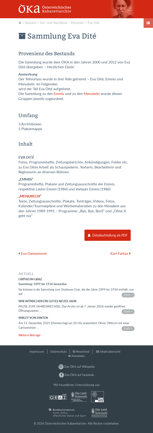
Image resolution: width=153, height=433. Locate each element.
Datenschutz (58, 351)
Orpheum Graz (30, 279)
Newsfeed (82, 351)
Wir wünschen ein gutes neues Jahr (47, 301)
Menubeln (92, 93)
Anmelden (78, 356)
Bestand (30, 23)
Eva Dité (93, 23)
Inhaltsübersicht (110, 351)
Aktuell (20, 22)
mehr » (128, 295)
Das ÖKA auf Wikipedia (76, 366)
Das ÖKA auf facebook (76, 375)
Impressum (37, 351)
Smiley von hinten (33, 318)
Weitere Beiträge (29, 335)
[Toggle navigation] (130, 9)
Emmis (59, 93)
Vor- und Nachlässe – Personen (62, 23)
